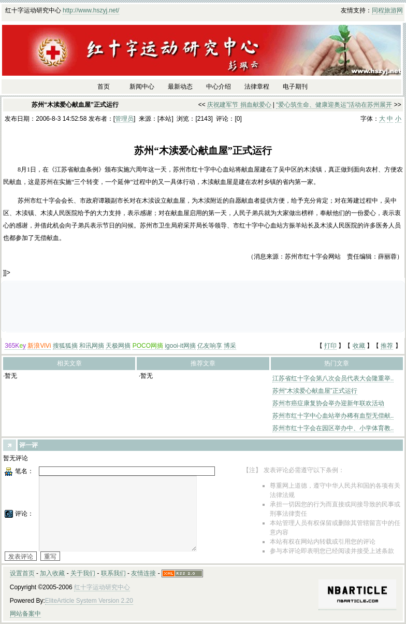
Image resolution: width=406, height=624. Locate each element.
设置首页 (22, 573)
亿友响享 (209, 345)
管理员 (124, 118)
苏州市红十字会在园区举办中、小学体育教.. (333, 428)
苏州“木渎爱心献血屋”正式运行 (314, 390)
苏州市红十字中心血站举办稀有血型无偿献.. (333, 415)
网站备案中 (25, 613)
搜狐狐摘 (65, 345)
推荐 (387, 345)
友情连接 (143, 573)
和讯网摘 (91, 345)
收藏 (359, 345)
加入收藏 (52, 573)
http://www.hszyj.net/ (91, 10)
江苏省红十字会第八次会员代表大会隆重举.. (333, 378)
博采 (230, 345)
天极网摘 (118, 345)
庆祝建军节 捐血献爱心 (239, 104)
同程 (378, 10)
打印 (330, 345)
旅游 (390, 10)
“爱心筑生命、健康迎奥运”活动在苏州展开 (334, 104)
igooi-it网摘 (180, 345)
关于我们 (82, 573)
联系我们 (113, 573)
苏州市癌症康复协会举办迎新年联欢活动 (328, 403)
